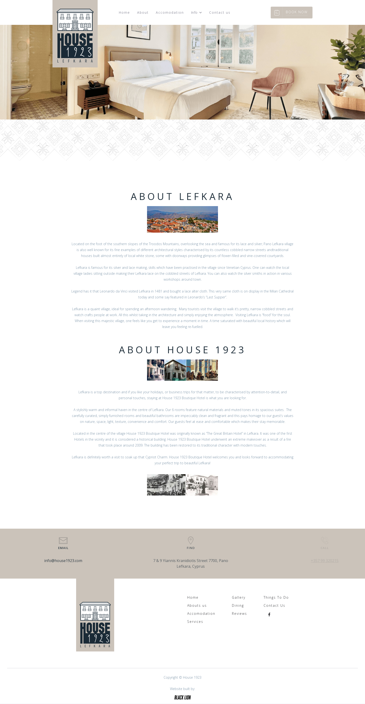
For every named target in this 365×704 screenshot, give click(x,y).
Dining (238, 605)
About (143, 12)
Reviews (239, 613)
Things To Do (276, 597)
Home (124, 12)
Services (195, 622)
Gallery (238, 597)
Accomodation (170, 12)
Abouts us (197, 605)
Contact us (219, 12)
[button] (196, 12)
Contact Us (274, 605)
